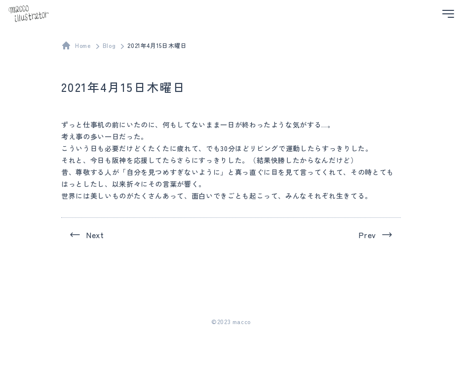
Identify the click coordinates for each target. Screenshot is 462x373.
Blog (109, 45)
